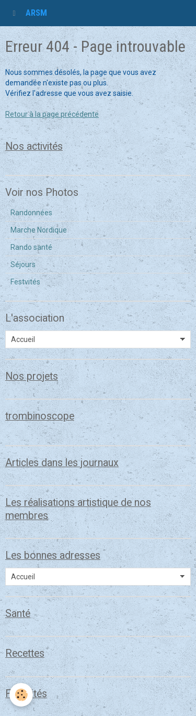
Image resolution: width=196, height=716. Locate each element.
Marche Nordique (38, 230)
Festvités (25, 282)
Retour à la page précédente (52, 114)
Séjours (23, 264)
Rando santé (31, 247)
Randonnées (31, 212)
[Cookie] (21, 695)
